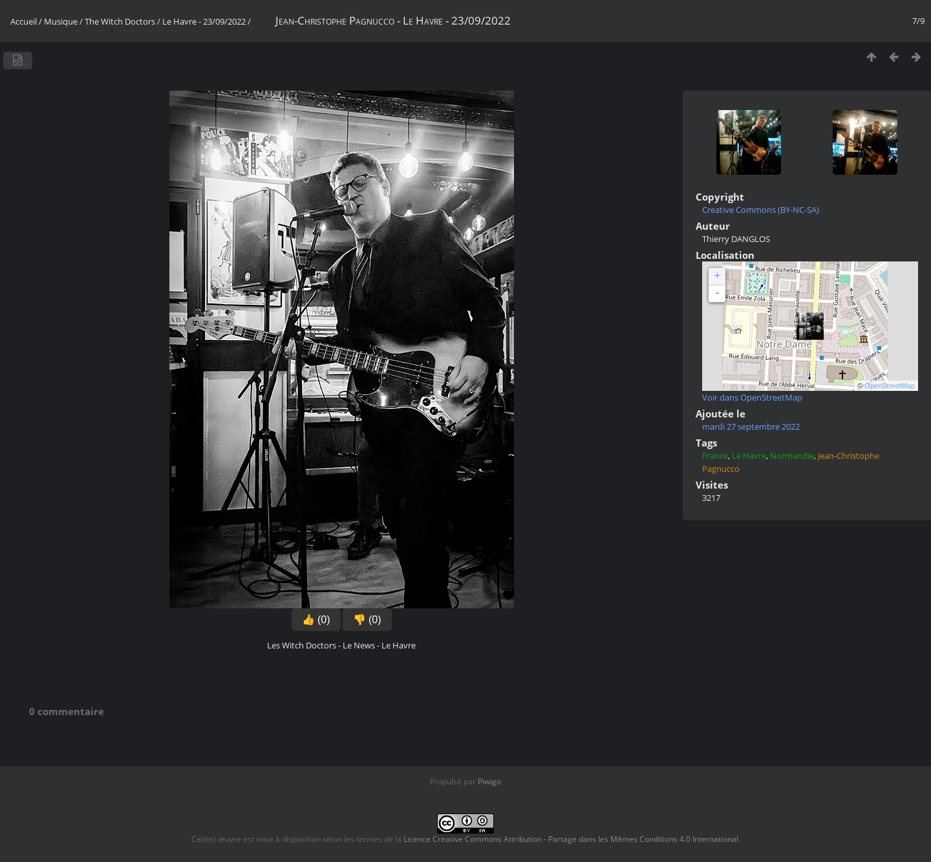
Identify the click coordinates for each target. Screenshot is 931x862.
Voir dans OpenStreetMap (752, 397)
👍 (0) (316, 619)
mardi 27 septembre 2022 (751, 426)
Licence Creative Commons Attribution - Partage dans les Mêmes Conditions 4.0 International (570, 839)
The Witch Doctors (120, 21)
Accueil (23, 21)
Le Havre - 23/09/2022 (204, 21)
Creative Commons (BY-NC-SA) (760, 210)
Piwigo (489, 781)
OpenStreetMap (889, 386)
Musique (61, 21)
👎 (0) (367, 619)
